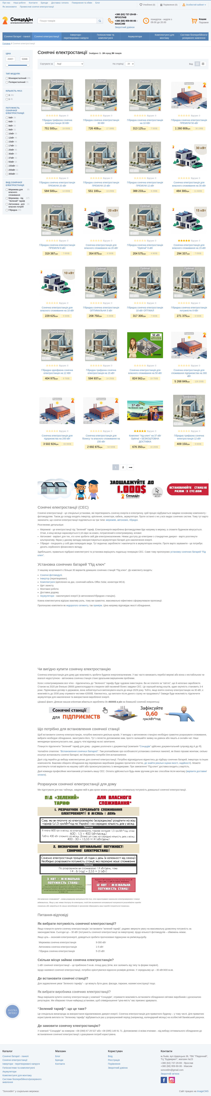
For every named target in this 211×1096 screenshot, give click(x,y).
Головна (6, 43)
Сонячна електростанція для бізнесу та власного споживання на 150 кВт (101, 438)
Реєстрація (114, 1060)
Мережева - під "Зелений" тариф (17, 199)
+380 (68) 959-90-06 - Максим (126, 22)
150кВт (12, 166)
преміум (97, 605)
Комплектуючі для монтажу (17, 1075)
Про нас (6, 3)
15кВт (11, 142)
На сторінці (118, 64)
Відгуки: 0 (63, 116)
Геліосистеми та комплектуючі (18, 1067)
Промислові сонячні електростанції (37, 7)
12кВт (11, 138)
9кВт (11, 130)
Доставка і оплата (59, 3)
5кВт (11, 117)
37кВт (11, 158)
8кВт (11, 126)
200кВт (12, 170)
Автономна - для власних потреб (17, 205)
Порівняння (114, 1064)
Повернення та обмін (82, 3)
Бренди (44, 3)
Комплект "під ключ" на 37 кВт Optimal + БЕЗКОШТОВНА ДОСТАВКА (145, 438)
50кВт (11, 162)
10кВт (11, 134)
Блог (97, 3)
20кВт (11, 150)
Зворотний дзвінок (125, 27)
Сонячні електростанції (14, 1060)
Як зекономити (9, 7)
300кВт (12, 174)
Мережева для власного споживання (16, 192)
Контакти (33, 3)
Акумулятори (9, 1071)
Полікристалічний (17, 82)
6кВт (11, 121)
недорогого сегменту (77, 605)
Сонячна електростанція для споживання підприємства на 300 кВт (189, 373)
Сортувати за (46, 64)
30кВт (11, 154)
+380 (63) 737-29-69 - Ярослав (126, 16)
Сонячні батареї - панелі (15, 1056)
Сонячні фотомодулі (51, 575)
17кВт (11, 146)
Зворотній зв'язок (170, 1073)
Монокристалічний (17, 78)
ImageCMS (203, 1091)
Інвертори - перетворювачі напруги (21, 1064)
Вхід (110, 1056)
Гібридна (13, 210)
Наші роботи (20, 3)
